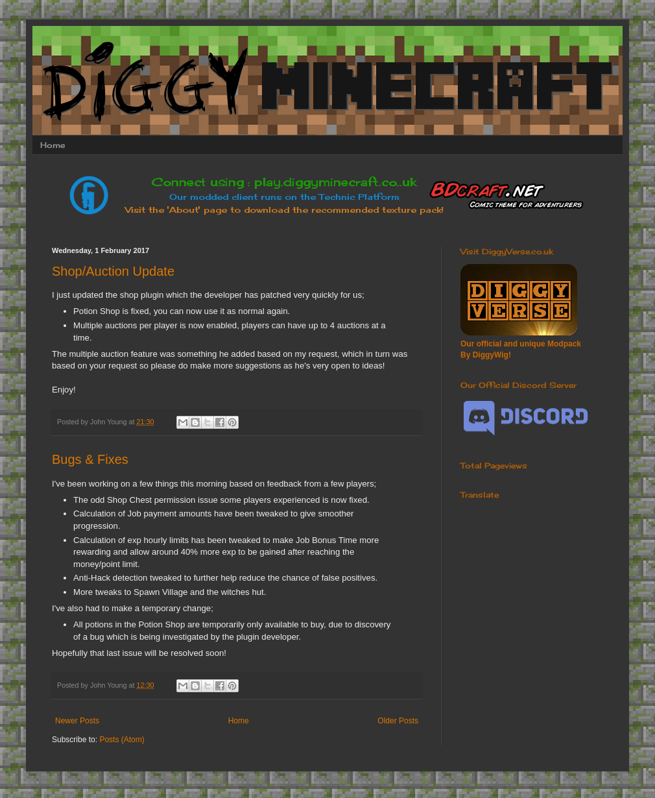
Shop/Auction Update (113, 271)
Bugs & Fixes (90, 459)
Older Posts (397, 720)
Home (52, 145)
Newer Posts (77, 720)
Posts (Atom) (121, 739)
